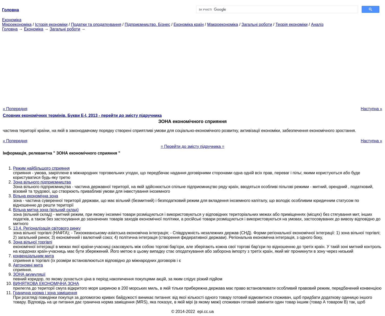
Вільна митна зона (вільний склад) (46, 210)
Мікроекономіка (17, 24)
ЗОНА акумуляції (29, 274)
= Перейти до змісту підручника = (192, 146)
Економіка (11, 20)
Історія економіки (51, 24)
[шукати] (277, 9)
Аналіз (317, 24)
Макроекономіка (222, 24)
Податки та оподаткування (96, 24)
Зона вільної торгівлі (32, 242)
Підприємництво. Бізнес (147, 24)
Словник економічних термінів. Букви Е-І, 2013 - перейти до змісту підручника (82, 115)
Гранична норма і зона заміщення (45, 293)
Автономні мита (28, 265)
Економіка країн (189, 24)
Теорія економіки (291, 24)
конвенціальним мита (33, 256)
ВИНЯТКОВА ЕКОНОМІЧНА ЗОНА (46, 283)
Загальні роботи (257, 24)
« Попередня (15, 109)
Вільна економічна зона (35, 196)
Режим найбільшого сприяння (41, 168)
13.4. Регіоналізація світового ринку (47, 228)
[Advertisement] (192, 67)
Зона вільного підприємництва (42, 182)
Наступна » (371, 109)
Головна (10, 29)
